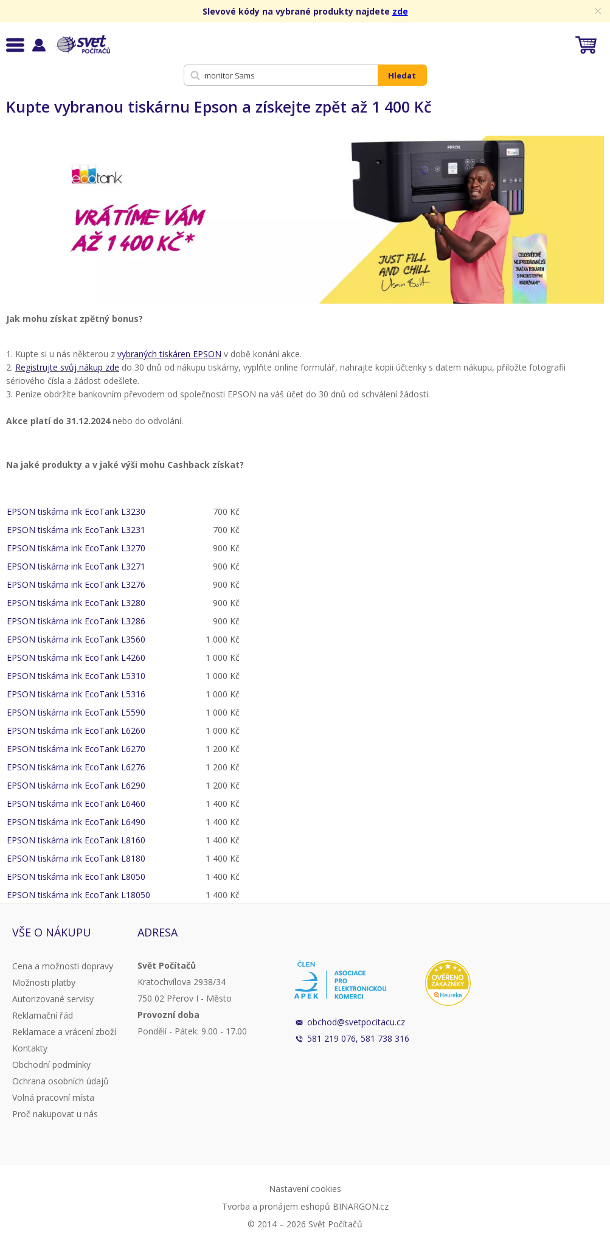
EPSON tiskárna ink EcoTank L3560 (76, 639)
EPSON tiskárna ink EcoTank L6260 (76, 730)
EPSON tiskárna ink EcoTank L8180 (76, 858)
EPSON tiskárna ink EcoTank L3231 (76, 529)
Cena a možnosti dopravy (62, 966)
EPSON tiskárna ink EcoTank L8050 (76, 876)
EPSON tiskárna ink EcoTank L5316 (76, 694)
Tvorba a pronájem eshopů (276, 1206)
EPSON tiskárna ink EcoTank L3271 (76, 566)
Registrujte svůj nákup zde (67, 367)
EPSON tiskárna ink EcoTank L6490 (76, 822)
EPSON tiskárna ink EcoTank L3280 (76, 602)
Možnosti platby (43, 982)
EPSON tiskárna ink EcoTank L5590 (76, 712)
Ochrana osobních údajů (60, 1081)
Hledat (402, 75)
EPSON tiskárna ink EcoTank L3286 (76, 621)
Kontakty (29, 1048)
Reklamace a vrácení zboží (64, 1031)
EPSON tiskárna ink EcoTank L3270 (76, 548)
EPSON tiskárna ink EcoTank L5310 (76, 676)
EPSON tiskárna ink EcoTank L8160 (76, 840)
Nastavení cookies (305, 1188)
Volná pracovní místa (53, 1097)
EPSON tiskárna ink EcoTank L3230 (76, 511)
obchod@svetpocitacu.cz (356, 1022)
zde (400, 11)
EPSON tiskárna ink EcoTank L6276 (76, 767)
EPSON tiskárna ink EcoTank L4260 (76, 657)
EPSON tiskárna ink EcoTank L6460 (76, 803)
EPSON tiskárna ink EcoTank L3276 (76, 584)
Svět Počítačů (82, 44)
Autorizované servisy (53, 999)
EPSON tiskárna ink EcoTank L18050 (78, 895)
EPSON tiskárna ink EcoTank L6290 (76, 785)
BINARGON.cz (361, 1206)
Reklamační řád (42, 1015)
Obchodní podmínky (51, 1064)
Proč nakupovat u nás (55, 1114)
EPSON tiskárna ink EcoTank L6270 (76, 749)
